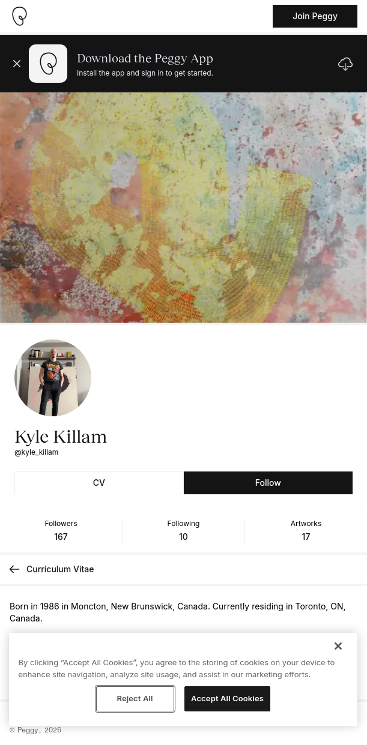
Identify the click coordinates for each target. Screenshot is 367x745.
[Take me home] (19, 16)
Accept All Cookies (227, 698)
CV (99, 482)
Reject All (135, 698)
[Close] (338, 646)
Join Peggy (315, 16)
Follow (268, 482)
